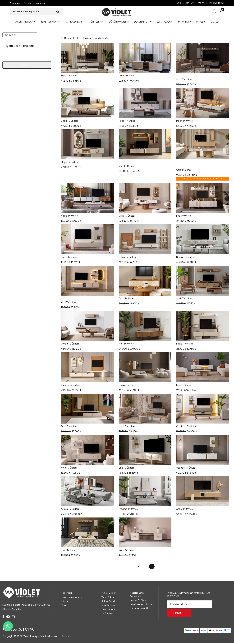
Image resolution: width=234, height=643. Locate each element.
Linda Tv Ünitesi (69, 120)
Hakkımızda (66, 593)
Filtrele (26, 65)
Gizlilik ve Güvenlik (139, 608)
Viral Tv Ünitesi (69, 302)
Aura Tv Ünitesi (69, 467)
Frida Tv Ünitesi (69, 426)
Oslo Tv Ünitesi (184, 169)
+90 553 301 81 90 (185, 2)
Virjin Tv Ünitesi (127, 215)
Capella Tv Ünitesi (70, 385)
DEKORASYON (141, 21)
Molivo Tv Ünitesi (128, 385)
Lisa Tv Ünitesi (183, 385)
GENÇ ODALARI (164, 21)
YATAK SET (183, 21)
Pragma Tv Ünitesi (128, 509)
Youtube (28, 3)
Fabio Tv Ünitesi (127, 257)
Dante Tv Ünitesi (127, 75)
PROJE (199, 21)
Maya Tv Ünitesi (69, 162)
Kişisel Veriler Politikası (141, 604)
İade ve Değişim (138, 600)
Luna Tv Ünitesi (69, 550)
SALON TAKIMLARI (24, 21)
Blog (63, 605)
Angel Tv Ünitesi (184, 509)
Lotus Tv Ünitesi (127, 426)
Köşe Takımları (108, 605)
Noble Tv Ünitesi (69, 215)
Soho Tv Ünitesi (69, 75)
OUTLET (215, 21)
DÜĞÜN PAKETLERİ (119, 21)
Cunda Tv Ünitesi (70, 343)
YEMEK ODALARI (49, 21)
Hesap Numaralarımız (71, 597)
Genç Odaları (108, 609)
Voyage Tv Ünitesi (186, 467)
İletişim (64, 601)
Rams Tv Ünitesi (69, 257)
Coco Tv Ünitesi (127, 298)
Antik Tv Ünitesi (184, 298)
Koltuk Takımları (109, 601)
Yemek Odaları (108, 593)
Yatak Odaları (108, 597)
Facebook (15, 3)
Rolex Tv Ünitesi (127, 120)
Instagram (41, 3)
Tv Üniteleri (107, 613)
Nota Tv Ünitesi (127, 550)
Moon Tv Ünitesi (184, 120)
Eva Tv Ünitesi (183, 215)
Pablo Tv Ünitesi (184, 343)
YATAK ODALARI (73, 21)
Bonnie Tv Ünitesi (185, 257)
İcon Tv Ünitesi (126, 166)
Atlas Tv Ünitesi (184, 79)
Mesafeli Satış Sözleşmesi (137, 594)
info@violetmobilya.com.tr (210, 2)
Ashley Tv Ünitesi (70, 509)
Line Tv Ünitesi (126, 467)
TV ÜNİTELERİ (94, 21)
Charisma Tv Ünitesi (186, 426)
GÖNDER (178, 613)
